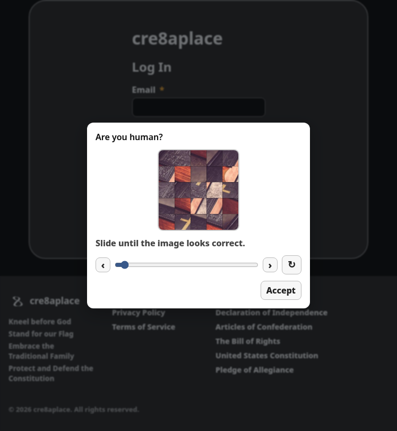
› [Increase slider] (270, 264)
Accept (281, 290)
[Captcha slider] (186, 265)
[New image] (291, 264)
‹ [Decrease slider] (103, 264)
